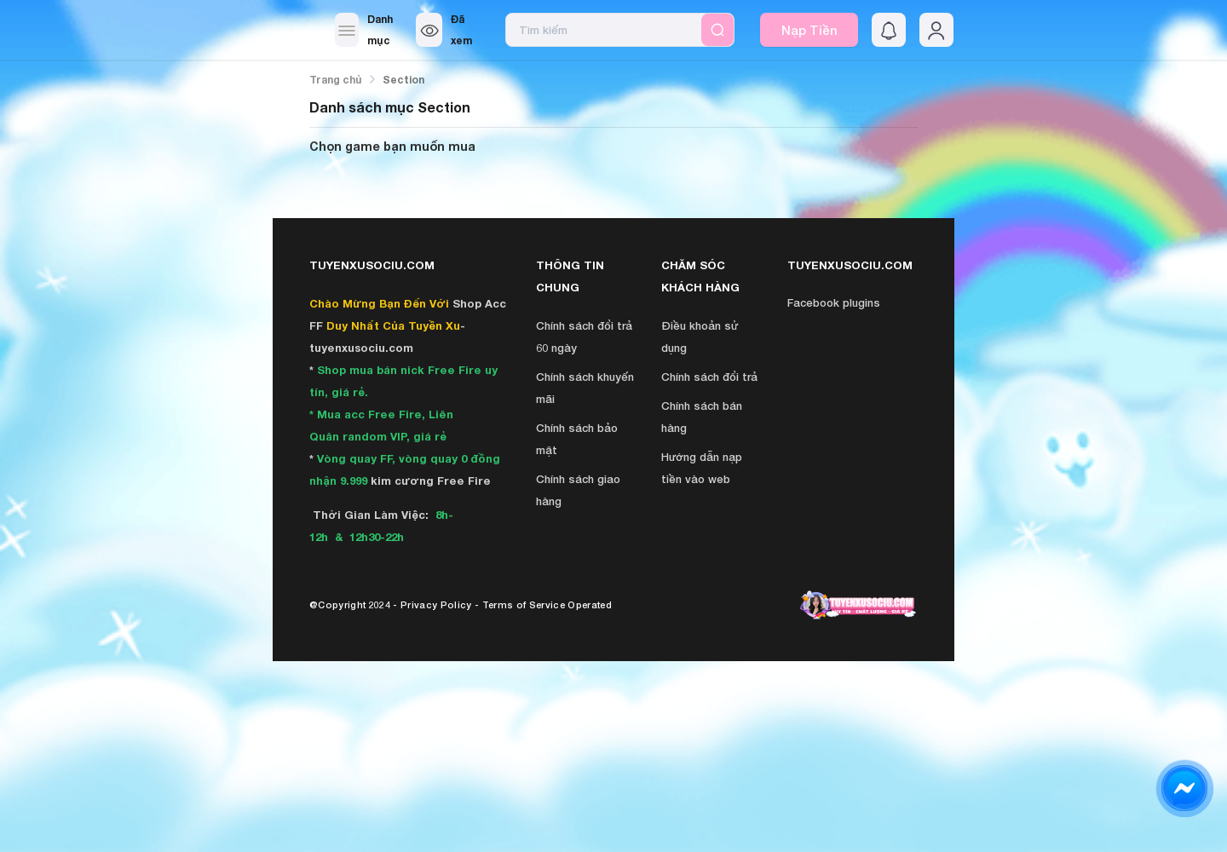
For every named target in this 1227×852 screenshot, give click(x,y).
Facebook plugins (833, 302)
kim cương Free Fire (431, 480)
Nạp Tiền (809, 29)
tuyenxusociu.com (361, 347)
